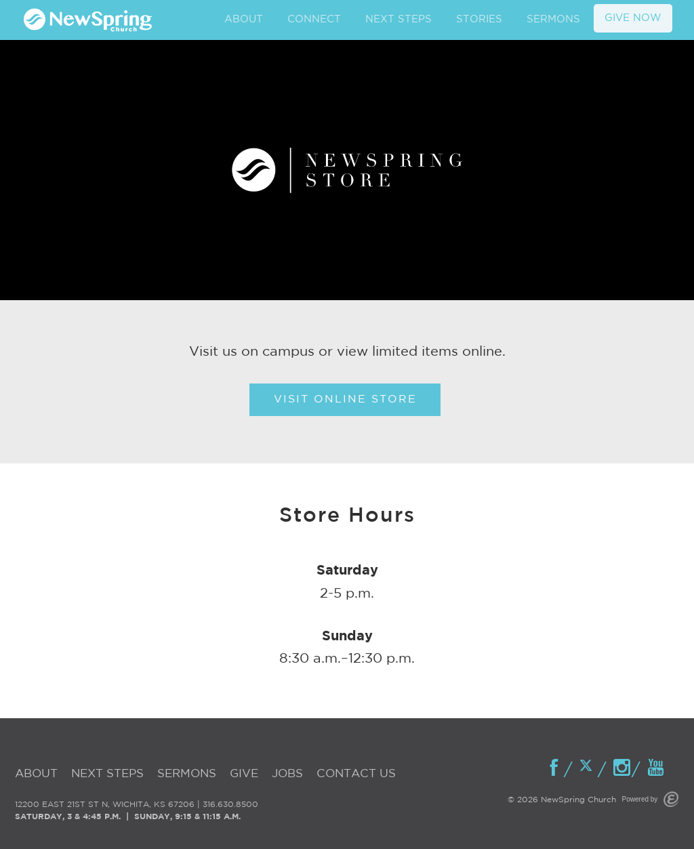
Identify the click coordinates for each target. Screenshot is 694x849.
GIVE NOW (633, 18)
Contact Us (356, 774)
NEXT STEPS (398, 19)
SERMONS (553, 19)
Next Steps (107, 774)
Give (244, 774)
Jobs (287, 774)
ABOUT (243, 19)
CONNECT (314, 19)
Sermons (186, 774)
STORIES (479, 19)
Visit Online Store (345, 399)
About (36, 774)
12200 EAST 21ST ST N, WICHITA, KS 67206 (105, 804)
